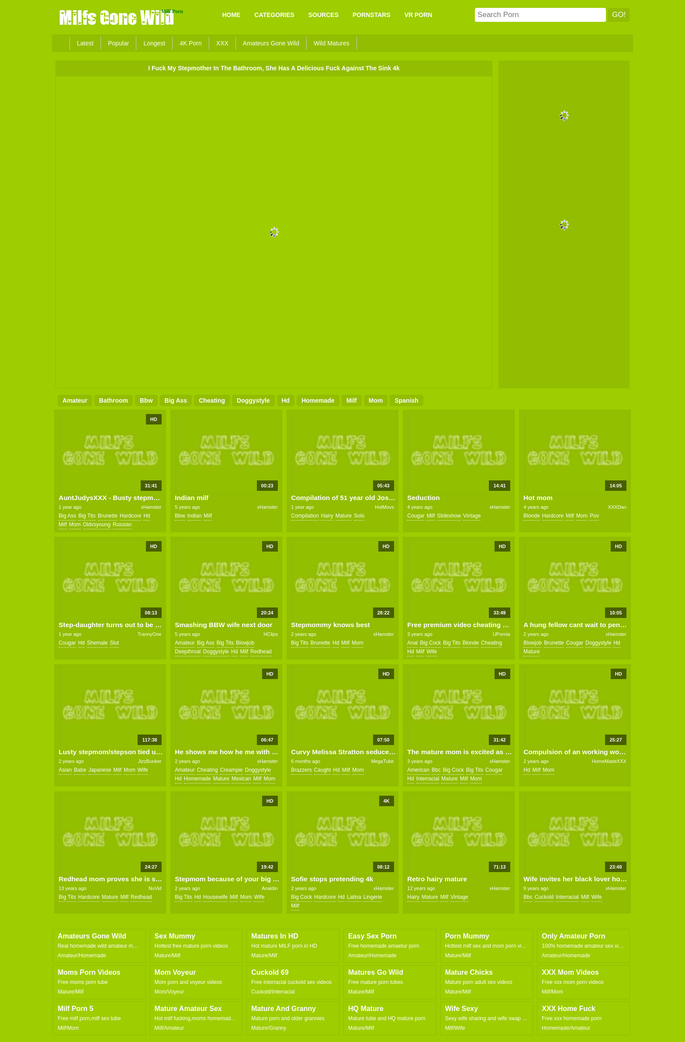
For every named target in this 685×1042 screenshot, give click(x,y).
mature (344, 516)
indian (194, 516)
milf (351, 400)
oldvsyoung (97, 524)
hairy (327, 516)
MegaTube (382, 761)
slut (114, 643)
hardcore (130, 516)
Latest (85, 43)
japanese (99, 770)
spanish (406, 400)
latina (354, 897)
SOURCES (323, 14)
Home (231, 14)
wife (431, 652)
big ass (176, 400)
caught (322, 770)
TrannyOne (150, 634)
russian (122, 524)
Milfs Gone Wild (117, 17)
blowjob (245, 643)
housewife (215, 897)
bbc (436, 770)
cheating (212, 400)
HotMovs (384, 507)
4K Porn (191, 43)
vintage (472, 516)
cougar (415, 516)
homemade (317, 400)
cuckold (544, 897)
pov (594, 516)
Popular (118, 43)
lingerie (372, 897)
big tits (86, 516)
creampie (231, 770)
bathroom (113, 400)
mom (376, 400)
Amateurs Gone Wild (271, 43)
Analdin (270, 888)
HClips (270, 634)
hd (286, 400)
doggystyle (253, 400)
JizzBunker (150, 761)
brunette (108, 516)
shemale (97, 643)
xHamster (151, 507)
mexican (241, 779)
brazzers (301, 770)
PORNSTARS (372, 14)
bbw (146, 400)
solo (359, 516)
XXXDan (617, 507)
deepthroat (188, 652)
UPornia (501, 634)
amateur (74, 400)
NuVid (155, 888)
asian (65, 770)
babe (80, 770)
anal (412, 643)
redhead (261, 652)
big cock (430, 643)
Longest (154, 43)
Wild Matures (331, 43)
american (418, 770)
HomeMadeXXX (609, 761)
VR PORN (418, 14)
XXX (222, 43)
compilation (304, 516)
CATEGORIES (274, 14)
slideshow (449, 516)
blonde (531, 516)
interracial (427, 779)
